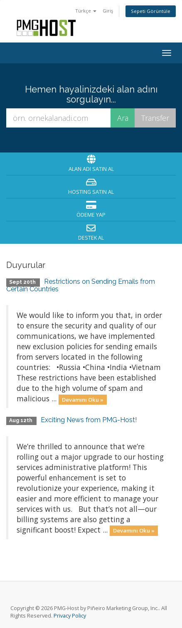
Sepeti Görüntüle (150, 11)
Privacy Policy (70, 615)
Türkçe (85, 11)
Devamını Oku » (82, 399)
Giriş (108, 11)
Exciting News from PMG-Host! (89, 420)
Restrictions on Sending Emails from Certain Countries (80, 285)
